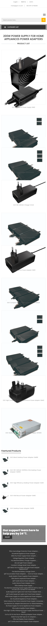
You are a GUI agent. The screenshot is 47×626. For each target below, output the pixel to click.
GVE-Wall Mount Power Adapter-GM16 (23, 496)
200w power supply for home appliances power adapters (23, 596)
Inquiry (7, 537)
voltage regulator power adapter (23, 558)
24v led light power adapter (23, 563)
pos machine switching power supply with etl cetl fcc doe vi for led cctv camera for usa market (23, 588)
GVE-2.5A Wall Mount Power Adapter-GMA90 (24, 75)
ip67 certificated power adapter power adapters (23, 621)
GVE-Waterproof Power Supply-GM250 (23, 335)
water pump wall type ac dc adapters (23, 617)
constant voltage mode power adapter (23, 565)
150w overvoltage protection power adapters (23, 551)
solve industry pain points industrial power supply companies (23, 601)
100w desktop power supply (23, 585)
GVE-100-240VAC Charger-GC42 (23, 205)
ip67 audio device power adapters (23, 581)
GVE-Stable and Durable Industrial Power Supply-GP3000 (24, 433)
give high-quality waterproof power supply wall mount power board (23, 611)
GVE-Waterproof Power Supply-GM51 (23, 140)
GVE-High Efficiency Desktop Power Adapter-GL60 (27, 483)
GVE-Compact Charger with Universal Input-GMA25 (23, 303)
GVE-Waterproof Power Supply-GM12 (23, 107)
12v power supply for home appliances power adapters (23, 606)
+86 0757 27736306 (31, 6)
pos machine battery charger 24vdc (23, 571)
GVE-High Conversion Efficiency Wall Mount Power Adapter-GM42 (23, 400)
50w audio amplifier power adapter (23, 608)
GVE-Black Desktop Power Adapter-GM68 (24, 457)
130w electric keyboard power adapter (23, 578)
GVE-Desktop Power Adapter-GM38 (22, 508)
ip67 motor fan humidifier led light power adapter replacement (23, 568)
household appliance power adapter (23, 553)
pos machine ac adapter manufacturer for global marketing (23, 603)
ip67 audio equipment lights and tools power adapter (23, 594)
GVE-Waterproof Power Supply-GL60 (23, 368)
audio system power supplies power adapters (23, 576)
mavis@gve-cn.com (17, 6)
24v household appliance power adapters (23, 599)
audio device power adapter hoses (23, 583)
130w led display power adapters (23, 619)
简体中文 (23, 2)
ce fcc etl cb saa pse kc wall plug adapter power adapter (23, 614)
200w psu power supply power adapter (23, 556)
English (15, 2)
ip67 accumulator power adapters (15, 574)
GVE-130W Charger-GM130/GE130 (23, 172)
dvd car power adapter (35, 574)
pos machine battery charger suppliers (23, 560)
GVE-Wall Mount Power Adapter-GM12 (23, 270)
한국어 (31, 2)
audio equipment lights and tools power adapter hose (23, 592)
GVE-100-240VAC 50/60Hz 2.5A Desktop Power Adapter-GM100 (25, 471)
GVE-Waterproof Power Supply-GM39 (23, 237)
